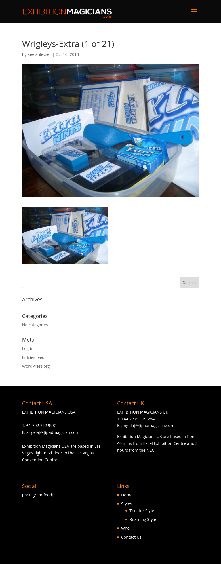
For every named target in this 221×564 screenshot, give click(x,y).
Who (125, 528)
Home (127, 495)
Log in (27, 348)
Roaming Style (142, 519)
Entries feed (33, 357)
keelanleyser (39, 54)
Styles (126, 503)
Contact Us (131, 537)
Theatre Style (141, 510)
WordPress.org (36, 366)
